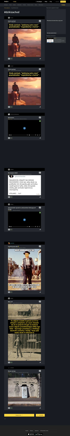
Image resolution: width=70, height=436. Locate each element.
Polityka (24, 4)
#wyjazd (12, 70)
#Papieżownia (21, 247)
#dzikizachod (13, 22)
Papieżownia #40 (13, 246)
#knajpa (12, 174)
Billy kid (10, 301)
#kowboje (19, 70)
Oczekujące (39, 1)
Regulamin (37, 430)
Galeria (14, 4)
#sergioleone (20, 372)
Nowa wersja (11, 371)
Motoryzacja (41, 4)
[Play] (9, 135)
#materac (13, 372)
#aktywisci (18, 210)
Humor (10, 4)
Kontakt (27, 430)
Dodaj (15, 1)
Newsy (36, 4)
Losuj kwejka (40, 415)
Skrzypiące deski (13, 173)
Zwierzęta (6, 4)
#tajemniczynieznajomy (28, 174)
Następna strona (19, 415)
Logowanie (57, 1)
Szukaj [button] (63, 4)
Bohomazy (11, 117)
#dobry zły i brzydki (25, 372)
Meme (9, 70)
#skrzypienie (22, 174)
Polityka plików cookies (44, 430)
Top (51, 1)
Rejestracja (63, 1)
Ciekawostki (19, 4)
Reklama (31, 430)
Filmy (46, 1)
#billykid (24, 247)
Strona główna (7, 7)
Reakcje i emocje (30, 4)
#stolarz (19, 174)
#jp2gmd (17, 247)
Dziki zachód (12, 21)
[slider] (18, 135)
